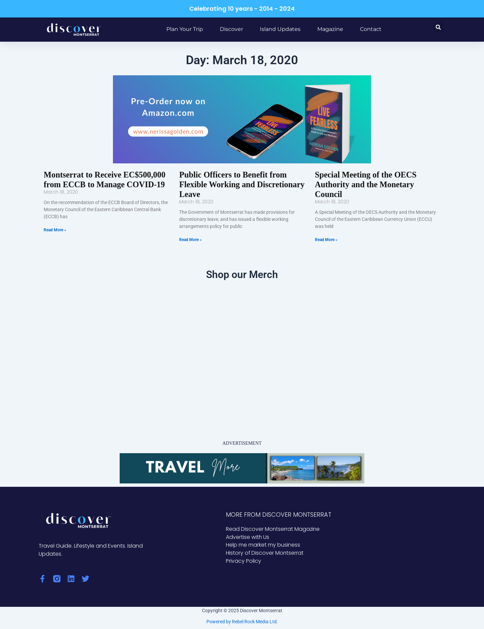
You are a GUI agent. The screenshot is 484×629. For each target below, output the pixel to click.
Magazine (330, 29)
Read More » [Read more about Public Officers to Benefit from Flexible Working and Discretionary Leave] (190, 239)
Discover (231, 29)
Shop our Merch (242, 274)
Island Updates (280, 29)
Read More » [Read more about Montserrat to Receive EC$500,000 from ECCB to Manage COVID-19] (55, 230)
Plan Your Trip (184, 29)
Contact (370, 29)
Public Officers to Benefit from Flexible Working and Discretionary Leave (241, 184)
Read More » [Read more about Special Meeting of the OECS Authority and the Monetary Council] (326, 239)
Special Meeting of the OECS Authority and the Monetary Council (365, 184)
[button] (438, 27)
